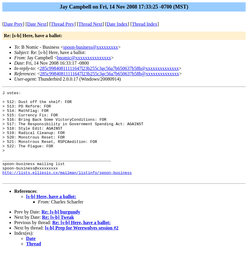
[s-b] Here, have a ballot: (51, 214)
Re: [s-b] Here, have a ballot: (81, 240)
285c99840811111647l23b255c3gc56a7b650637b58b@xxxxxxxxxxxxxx (109, 68)
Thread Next (90, 24)
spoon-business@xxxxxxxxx (90, 47)
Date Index (117, 24)
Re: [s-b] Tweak (58, 234)
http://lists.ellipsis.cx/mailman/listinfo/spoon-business (67, 189)
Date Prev (13, 24)
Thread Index (144, 24)
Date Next (37, 24)
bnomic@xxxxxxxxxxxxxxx (84, 57)
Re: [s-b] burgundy (60, 229)
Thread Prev (62, 24)
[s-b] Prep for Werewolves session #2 (82, 245)
